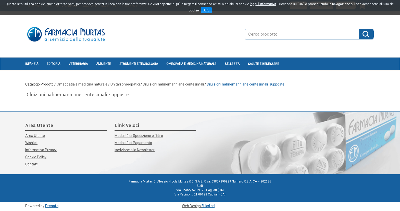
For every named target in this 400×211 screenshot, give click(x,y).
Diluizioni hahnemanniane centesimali (173, 84)
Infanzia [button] (31, 64)
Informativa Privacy (41, 150)
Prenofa (51, 206)
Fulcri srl (208, 206)
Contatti (31, 164)
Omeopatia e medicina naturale (82, 84)
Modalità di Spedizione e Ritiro (139, 136)
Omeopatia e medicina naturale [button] (191, 64)
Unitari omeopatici (125, 84)
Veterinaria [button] (78, 64)
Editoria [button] (53, 64)
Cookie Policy (35, 157)
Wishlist (31, 143)
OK (206, 10)
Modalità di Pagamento (133, 143)
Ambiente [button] (103, 64)
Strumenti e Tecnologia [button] (138, 64)
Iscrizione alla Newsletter (135, 150)
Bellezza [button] (232, 64)
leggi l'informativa (263, 4)
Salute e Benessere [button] (263, 64)
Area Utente (35, 136)
